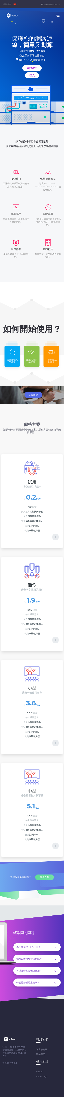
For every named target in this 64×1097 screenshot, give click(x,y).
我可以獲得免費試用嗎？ (36, 959)
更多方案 (44, 877)
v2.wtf (39, 1071)
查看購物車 (6, 4)
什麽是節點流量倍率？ (36, 983)
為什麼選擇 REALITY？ (36, 947)
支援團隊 (33, 394)
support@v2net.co (50, 4)
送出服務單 (41, 1049)
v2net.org (41, 1076)
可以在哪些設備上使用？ (36, 971)
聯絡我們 (40, 1054)
